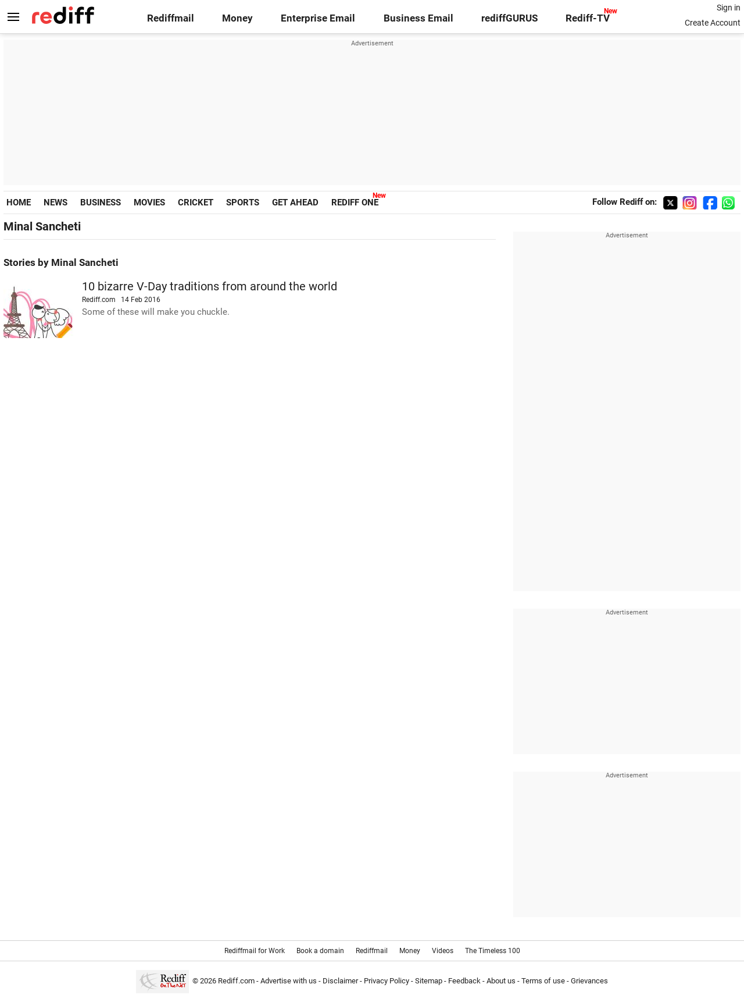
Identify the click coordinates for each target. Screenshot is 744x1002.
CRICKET (195, 202)
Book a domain (320, 951)
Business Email (418, 18)
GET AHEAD (295, 202)
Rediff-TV (588, 18)
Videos (442, 951)
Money (237, 18)
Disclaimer (340, 980)
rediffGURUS (509, 18)
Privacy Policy (386, 980)
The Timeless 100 (492, 951)
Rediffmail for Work (254, 951)
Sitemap (428, 980)
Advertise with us (288, 980)
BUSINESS (100, 202)
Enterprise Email (318, 18)
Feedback (464, 980)
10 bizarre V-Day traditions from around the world (209, 286)
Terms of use (543, 980)
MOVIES (149, 202)
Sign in (729, 7)
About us (501, 980)
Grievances (589, 980)
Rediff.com (236, 980)
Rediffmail (170, 18)
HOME (18, 202)
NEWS (55, 202)
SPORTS (242, 202)
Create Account (713, 22)
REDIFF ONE (354, 202)
